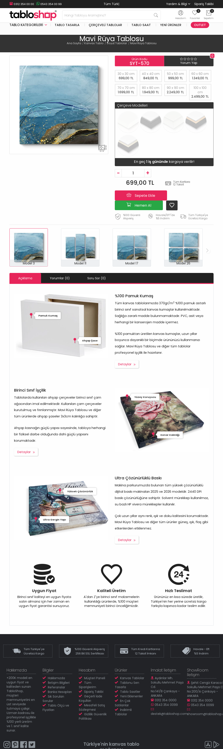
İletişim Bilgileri (59, 682)
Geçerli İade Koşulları (90, 698)
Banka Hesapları (60, 692)
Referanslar (56, 687)
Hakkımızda (56, 678)
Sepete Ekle (141, 195)
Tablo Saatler (130, 691)
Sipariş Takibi (204, 4)
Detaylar (124, 364)
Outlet (200, 25)
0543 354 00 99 (49, 4)
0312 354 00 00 (21, 4)
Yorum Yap (188, 63)
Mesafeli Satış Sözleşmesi (92, 707)
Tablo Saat (141, 25)
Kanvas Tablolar (132, 678)
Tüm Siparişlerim (87, 684)
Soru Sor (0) (96, 278)
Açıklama (25, 278)
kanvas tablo (124, 744)
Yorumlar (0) (60, 278)
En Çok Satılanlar (122, 703)
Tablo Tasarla (67, 25)
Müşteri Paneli (94, 678)
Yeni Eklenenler (131, 696)
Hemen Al (138, 205)
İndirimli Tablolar (123, 712)
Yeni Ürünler (170, 25)
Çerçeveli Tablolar (105, 25)
